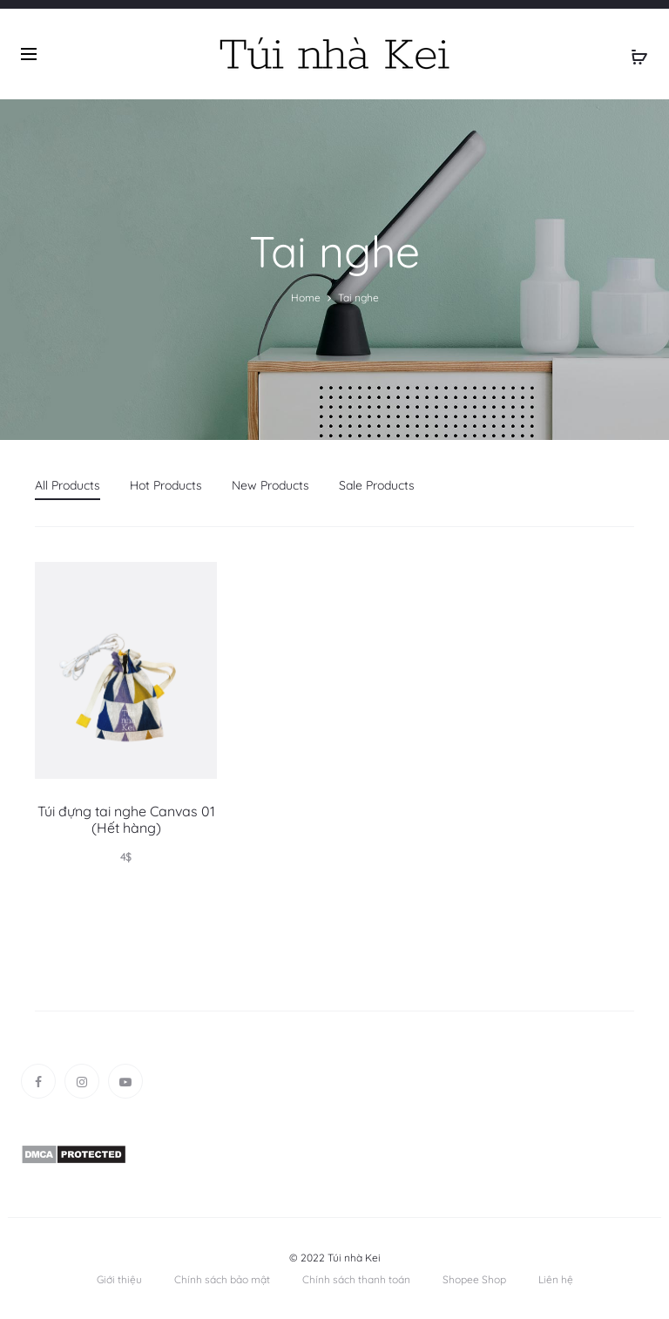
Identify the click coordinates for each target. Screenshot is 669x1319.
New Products (270, 485)
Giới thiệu (119, 1279)
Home (306, 297)
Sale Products (377, 485)
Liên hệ (555, 1279)
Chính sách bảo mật (222, 1279)
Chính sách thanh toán (356, 1279)
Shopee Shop (474, 1279)
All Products (67, 485)
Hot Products (166, 485)
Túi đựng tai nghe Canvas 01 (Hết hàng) (126, 819)
